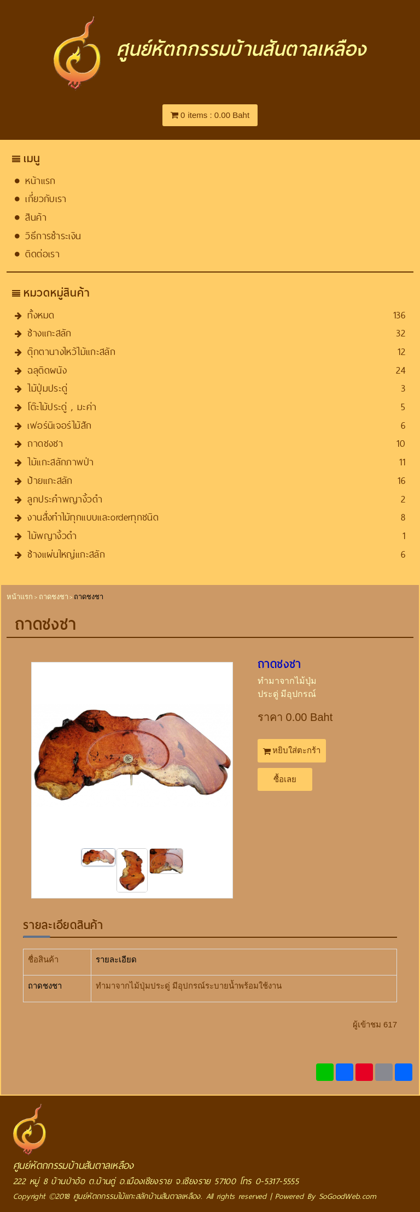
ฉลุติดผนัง (47, 370)
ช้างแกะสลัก (49, 333)
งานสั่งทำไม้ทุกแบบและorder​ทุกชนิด (93, 517)
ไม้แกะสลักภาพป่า (60, 462)
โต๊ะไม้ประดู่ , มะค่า (61, 407)
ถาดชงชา (45, 443)
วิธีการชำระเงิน (53, 236)
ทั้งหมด (40, 315)
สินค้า (35, 217)
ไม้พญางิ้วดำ (52, 535)
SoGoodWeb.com (347, 1196)
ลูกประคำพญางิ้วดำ (64, 499)
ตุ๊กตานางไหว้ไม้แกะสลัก (71, 351)
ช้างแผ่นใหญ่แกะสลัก (66, 554)
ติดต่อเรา (42, 254)
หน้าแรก (40, 180)
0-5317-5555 (277, 1181)
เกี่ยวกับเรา (45, 198)
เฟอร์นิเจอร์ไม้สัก (59, 425)
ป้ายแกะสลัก (49, 480)
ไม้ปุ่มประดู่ (47, 388)
